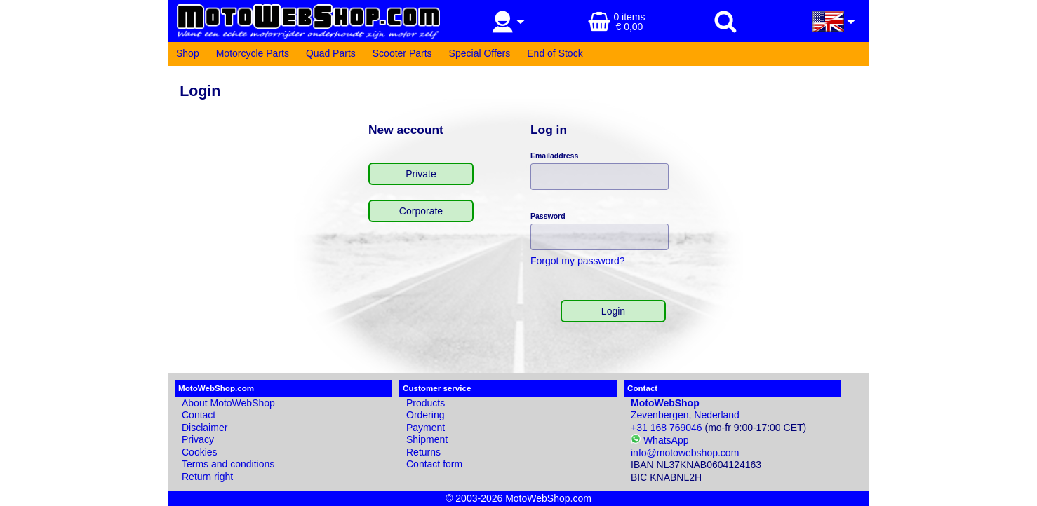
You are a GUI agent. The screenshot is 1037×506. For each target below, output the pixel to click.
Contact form (434, 464)
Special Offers (480, 53)
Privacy (198, 439)
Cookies (200, 452)
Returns (423, 452)
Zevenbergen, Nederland (685, 409)
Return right (207, 476)
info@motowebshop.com (685, 452)
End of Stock (554, 53)
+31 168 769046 (666, 427)
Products (425, 403)
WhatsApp (659, 440)
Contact (198, 414)
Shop (187, 53)
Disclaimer (204, 427)
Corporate (421, 211)
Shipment (427, 439)
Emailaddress (554, 155)
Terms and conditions (228, 464)
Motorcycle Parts (252, 53)
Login (613, 311)
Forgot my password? (577, 260)
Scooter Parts (402, 53)
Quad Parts (331, 53)
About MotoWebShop (228, 403)
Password (548, 216)
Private (421, 173)
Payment (425, 427)
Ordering (425, 414)
